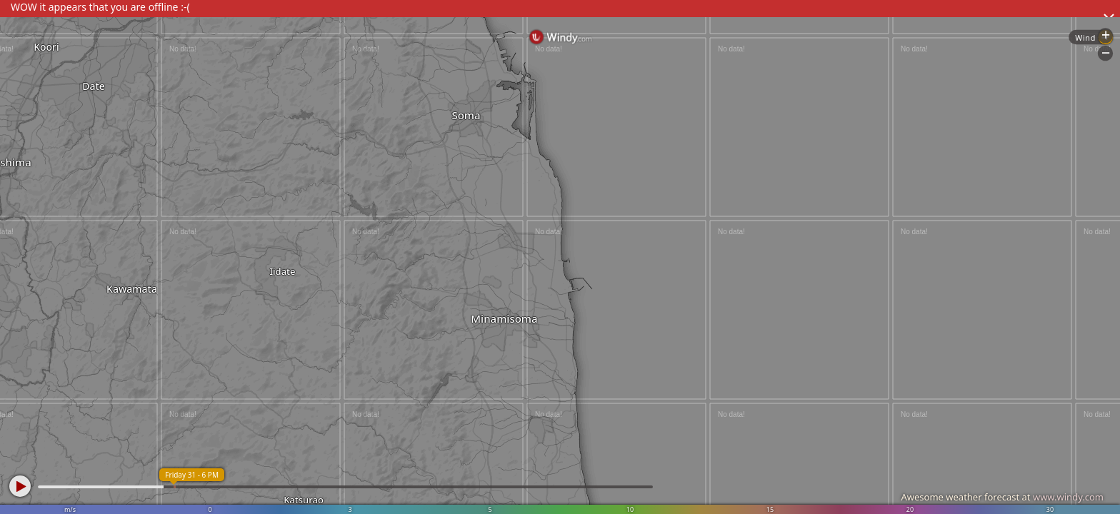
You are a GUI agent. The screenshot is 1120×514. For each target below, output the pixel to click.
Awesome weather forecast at (1002, 496)
